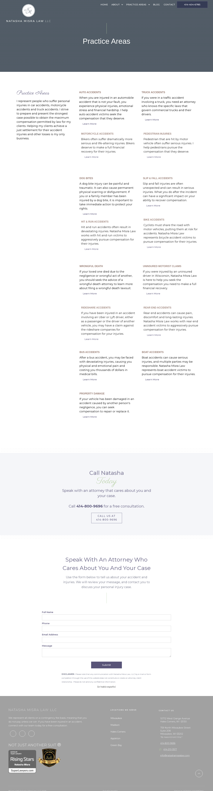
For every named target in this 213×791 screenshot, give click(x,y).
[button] (117, 4)
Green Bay (116, 751)
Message (47, 645)
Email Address (50, 634)
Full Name (47, 612)
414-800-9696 (167, 750)
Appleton (115, 744)
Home (104, 4)
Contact (169, 4)
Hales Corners (117, 737)
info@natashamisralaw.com (175, 763)
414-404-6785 (192, 4)
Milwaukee (116, 724)
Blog (156, 4)
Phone (45, 623)
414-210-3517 (170, 756)
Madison (115, 731)
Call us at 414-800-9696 (106, 520)
